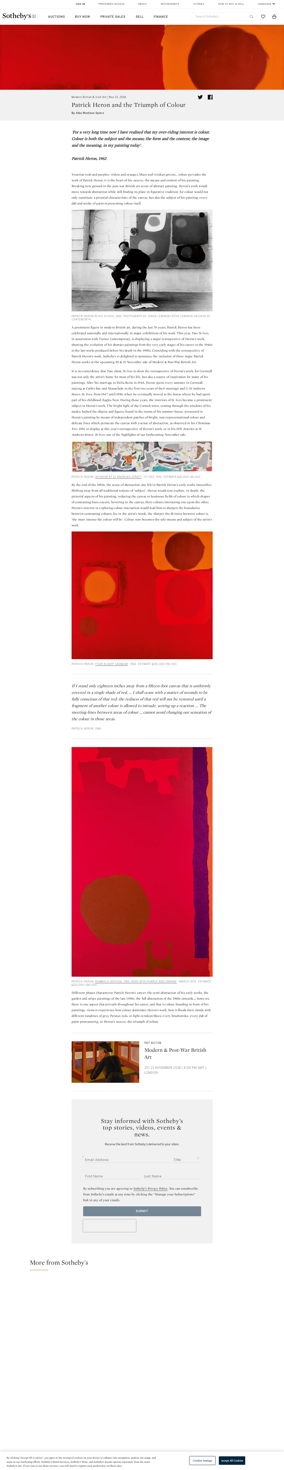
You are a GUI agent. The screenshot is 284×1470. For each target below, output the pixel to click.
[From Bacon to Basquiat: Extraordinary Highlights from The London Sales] (177, 1317)
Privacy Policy (133, 1437)
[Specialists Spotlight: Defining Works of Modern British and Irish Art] (72, 1317)
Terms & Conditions (184, 1437)
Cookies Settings (202, 1460)
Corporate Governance (140, 1445)
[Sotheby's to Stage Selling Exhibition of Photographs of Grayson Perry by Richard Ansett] (246, 1348)
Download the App (90, 1445)
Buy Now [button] (82, 17)
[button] (144, 1264)
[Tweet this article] (200, 97)
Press (127, 1430)
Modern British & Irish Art (89, 97)
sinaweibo (241, 1404)
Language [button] (265, 4)
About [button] (142, 4)
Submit (142, 1211)
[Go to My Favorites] (263, 16)
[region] (142, 1461)
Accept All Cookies (232, 1460)
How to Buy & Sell (231, 4)
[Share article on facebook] (210, 97)
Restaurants (170, 4)
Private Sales (112, 17)
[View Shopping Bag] (274, 16)
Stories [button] (198, 4)
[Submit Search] (251, 16)
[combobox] (224, 17)
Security (175, 1430)
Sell (140, 17)
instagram (161, 1405)
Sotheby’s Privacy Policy (150, 1188)
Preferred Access (112, 4)
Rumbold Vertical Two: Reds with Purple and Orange (136, 981)
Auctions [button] (56, 17)
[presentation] (109, 1226)
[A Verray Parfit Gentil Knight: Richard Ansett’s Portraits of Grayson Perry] (246, 1292)
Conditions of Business (187, 1445)
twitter (87, 1405)
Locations (83, 1437)
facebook (124, 1405)
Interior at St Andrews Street (118, 477)
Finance (161, 17)
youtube (201, 1404)
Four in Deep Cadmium (111, 664)
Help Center (85, 1430)
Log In (80, 4)
